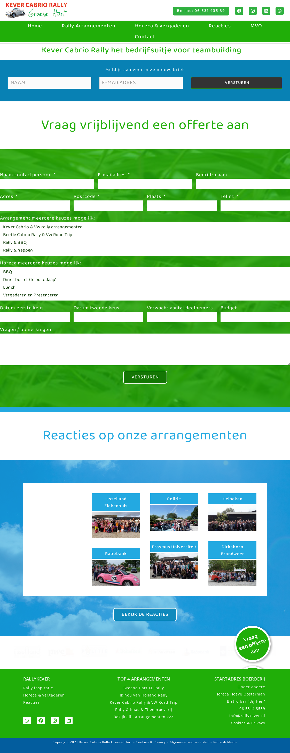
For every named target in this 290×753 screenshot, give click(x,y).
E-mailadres (112, 176)
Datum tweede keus (97, 309)
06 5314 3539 (252, 709)
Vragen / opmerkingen (25, 330)
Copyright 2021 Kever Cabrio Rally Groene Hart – (94, 742)
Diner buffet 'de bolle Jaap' (144, 280)
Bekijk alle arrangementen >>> (144, 717)
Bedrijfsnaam (211, 176)
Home (35, 26)
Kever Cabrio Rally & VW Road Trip (144, 702)
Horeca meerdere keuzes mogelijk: (40, 264)
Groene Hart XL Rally (143, 688)
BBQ (144, 272)
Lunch (144, 288)
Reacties (220, 26)
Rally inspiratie (38, 688)
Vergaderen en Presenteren (144, 295)
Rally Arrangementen (88, 26)
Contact (145, 37)
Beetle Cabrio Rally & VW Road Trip (144, 235)
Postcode (85, 197)
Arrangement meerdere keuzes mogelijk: (47, 219)
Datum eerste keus (22, 309)
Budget (229, 309)
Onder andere (251, 687)
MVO (256, 26)
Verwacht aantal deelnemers (180, 309)
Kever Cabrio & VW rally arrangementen (144, 227)
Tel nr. (228, 197)
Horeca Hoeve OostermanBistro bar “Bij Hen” (240, 698)
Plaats (155, 197)
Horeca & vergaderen (162, 26)
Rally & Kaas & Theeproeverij (143, 710)
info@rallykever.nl (247, 716)
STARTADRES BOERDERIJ (239, 679)
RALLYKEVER (36, 679)
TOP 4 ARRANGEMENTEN (143, 679)
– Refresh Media (223, 742)
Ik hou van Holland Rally (144, 695)
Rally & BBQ (144, 243)
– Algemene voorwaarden (187, 742)
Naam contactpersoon (26, 176)
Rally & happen (144, 250)
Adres (7, 197)
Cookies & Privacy (248, 723)
